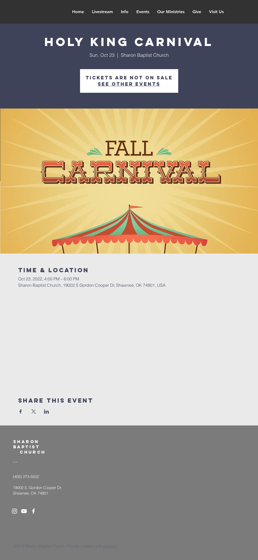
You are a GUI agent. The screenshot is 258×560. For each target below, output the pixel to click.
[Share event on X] (33, 411)
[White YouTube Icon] (24, 511)
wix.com (110, 545)
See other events (129, 84)
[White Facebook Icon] (33, 511)
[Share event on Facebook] (20, 411)
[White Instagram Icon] (14, 511)
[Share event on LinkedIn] (46, 411)
